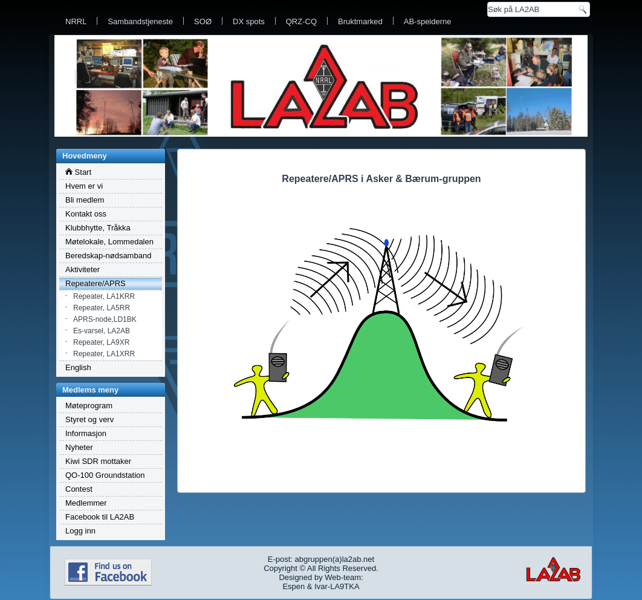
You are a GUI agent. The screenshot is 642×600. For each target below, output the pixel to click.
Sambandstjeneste (140, 21)
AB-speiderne (428, 21)
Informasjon (85, 433)
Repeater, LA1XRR (104, 354)
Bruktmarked (360, 21)
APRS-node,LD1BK (105, 319)
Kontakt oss (85, 213)
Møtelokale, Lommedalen (109, 241)
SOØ (203, 21)
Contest (78, 489)
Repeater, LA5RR (101, 308)
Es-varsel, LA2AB (101, 331)
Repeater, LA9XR (101, 342)
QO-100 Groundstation (105, 475)
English (78, 367)
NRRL (75, 21)
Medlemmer (86, 502)
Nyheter (79, 447)
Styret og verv (89, 419)
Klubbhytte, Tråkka (98, 227)
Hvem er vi (84, 186)
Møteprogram (88, 405)
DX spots (249, 21)
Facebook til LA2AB (99, 516)
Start (78, 172)
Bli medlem (84, 199)
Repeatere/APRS (95, 283)
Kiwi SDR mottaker (98, 461)
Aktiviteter (82, 269)
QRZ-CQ (301, 21)
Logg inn (80, 530)
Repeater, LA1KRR (104, 296)
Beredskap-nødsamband (108, 255)
